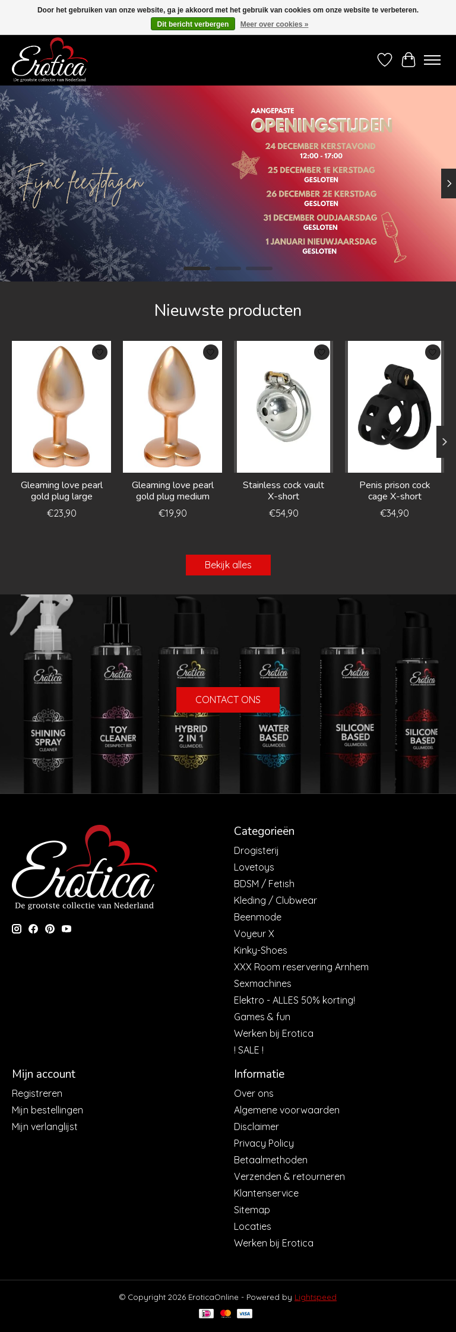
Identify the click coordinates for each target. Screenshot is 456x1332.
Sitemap (252, 1210)
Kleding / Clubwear (275, 900)
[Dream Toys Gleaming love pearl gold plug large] (61, 407)
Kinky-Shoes (260, 950)
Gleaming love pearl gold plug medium (173, 491)
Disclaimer (256, 1126)
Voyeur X (254, 933)
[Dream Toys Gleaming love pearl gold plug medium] (172, 407)
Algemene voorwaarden (287, 1110)
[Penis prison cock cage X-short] (394, 407)
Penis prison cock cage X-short (394, 491)
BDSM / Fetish (264, 884)
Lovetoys (254, 867)
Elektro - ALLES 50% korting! (294, 1000)
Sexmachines (263, 983)
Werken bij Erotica (274, 1033)
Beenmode (257, 917)
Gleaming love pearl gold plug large (62, 491)
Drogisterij (256, 850)
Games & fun (262, 1017)
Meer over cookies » (274, 24)
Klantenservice (266, 1193)
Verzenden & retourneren (289, 1176)
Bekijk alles (228, 565)
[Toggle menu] (432, 60)
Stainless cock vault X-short (283, 491)
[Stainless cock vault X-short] (283, 407)
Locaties (252, 1226)
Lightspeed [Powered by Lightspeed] (315, 1297)
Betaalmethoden (271, 1160)
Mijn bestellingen (47, 1110)
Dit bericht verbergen (193, 24)
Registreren (37, 1093)
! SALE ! (249, 1050)
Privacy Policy (264, 1143)
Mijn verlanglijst (45, 1126)
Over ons (254, 1093)
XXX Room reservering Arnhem (301, 967)
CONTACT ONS (228, 699)
